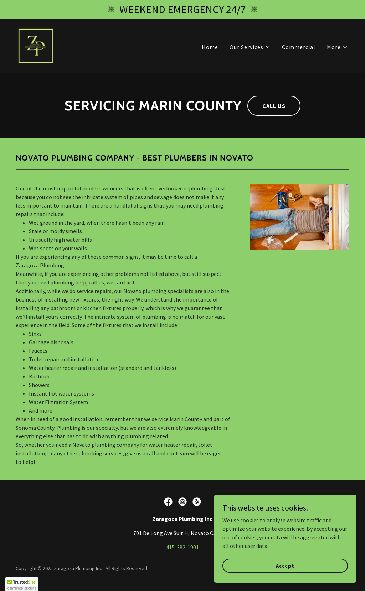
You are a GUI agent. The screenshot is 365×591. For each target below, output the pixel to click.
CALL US (274, 105)
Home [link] (210, 47)
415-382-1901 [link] (182, 547)
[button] (250, 47)
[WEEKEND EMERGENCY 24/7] (182, 9)
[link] (35, 45)
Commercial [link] (298, 47)
